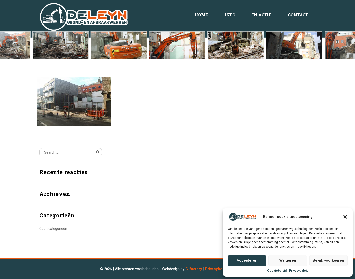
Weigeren (287, 260)
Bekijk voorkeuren (328, 260)
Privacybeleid (298, 270)
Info (230, 14)
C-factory (193, 269)
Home (201, 14)
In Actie (261, 14)
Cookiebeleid (277, 270)
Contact (298, 14)
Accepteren (247, 260)
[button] (345, 216)
